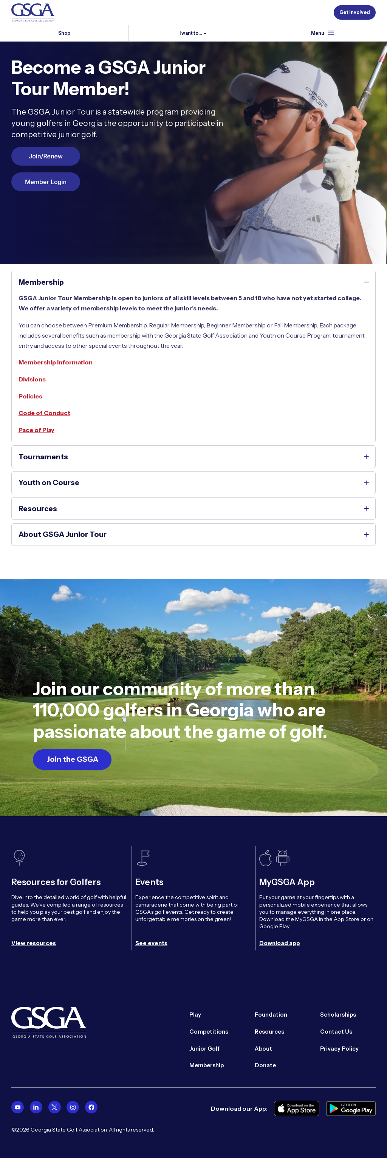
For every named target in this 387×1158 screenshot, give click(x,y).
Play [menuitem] (195, 1014)
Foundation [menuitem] (271, 1014)
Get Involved (354, 12)
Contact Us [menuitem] (336, 1031)
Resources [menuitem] (269, 1031)
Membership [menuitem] (206, 1065)
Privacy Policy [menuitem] (339, 1048)
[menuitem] (17, 1106)
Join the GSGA (72, 759)
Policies (30, 396)
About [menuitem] (263, 1048)
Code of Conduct (44, 413)
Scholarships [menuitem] (338, 1014)
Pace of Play (36, 430)
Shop (64, 33)
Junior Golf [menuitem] (204, 1048)
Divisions (32, 379)
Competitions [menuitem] (208, 1031)
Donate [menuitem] (265, 1065)
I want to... (191, 33)
